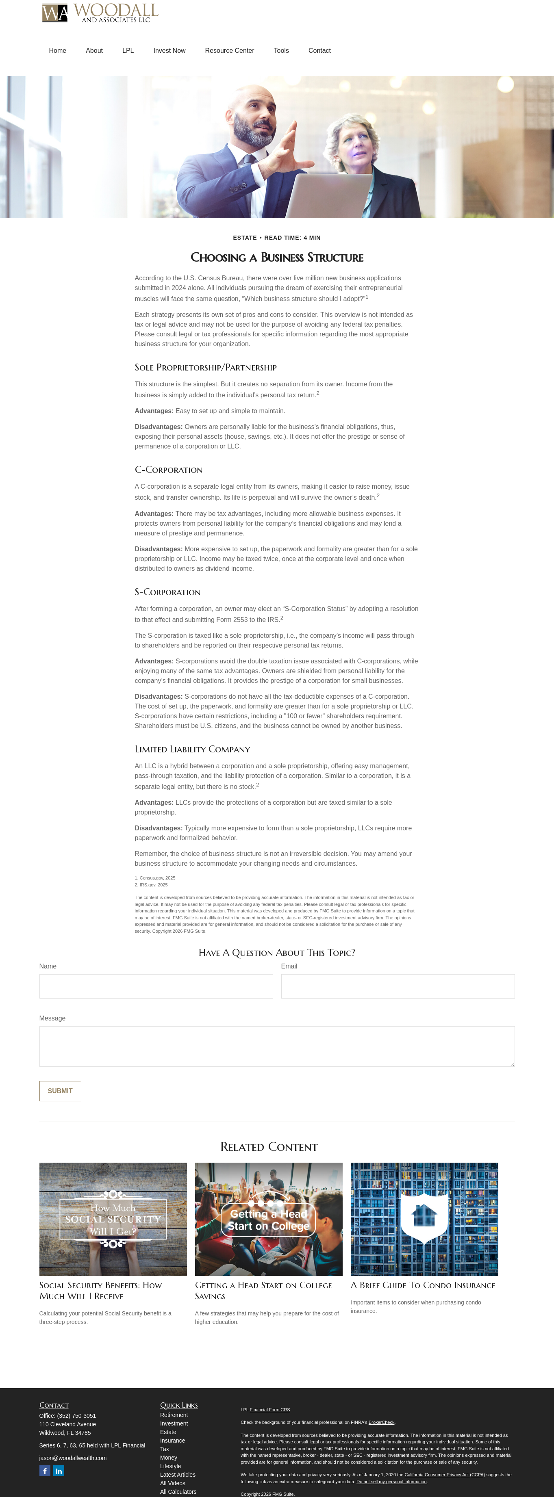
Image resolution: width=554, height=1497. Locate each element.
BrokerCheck (382, 1422)
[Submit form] (60, 1091)
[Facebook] (44, 1470)
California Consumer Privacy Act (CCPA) (444, 1474)
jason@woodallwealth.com (73, 1458)
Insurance (172, 1440)
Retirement (174, 1415)
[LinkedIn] (58, 1470)
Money (168, 1457)
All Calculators (178, 1491)
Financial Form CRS (270, 1409)
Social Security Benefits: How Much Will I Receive (100, 1291)
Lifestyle (170, 1466)
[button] (57, 50)
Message (52, 1018)
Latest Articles (178, 1474)
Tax (164, 1449)
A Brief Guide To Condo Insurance (423, 1285)
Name (48, 966)
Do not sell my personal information (391, 1481)
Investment (174, 1423)
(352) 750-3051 (76, 1416)
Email (289, 966)
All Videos (172, 1483)
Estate (168, 1432)
